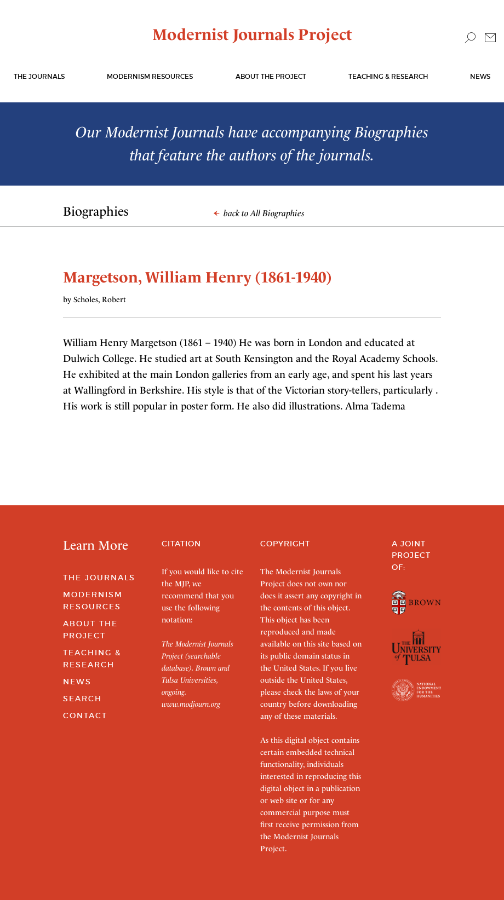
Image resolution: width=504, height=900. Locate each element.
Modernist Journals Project (252, 34)
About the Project (271, 76)
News (480, 76)
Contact (85, 715)
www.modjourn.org (191, 704)
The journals (39, 76)
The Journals (99, 577)
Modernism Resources (150, 76)
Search (82, 698)
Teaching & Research (388, 76)
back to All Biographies (259, 213)
